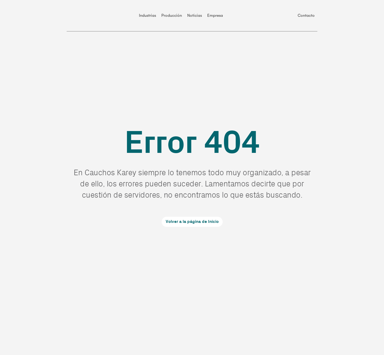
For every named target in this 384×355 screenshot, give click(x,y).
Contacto (306, 15)
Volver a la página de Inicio (192, 221)
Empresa (215, 15)
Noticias (194, 15)
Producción (171, 15)
